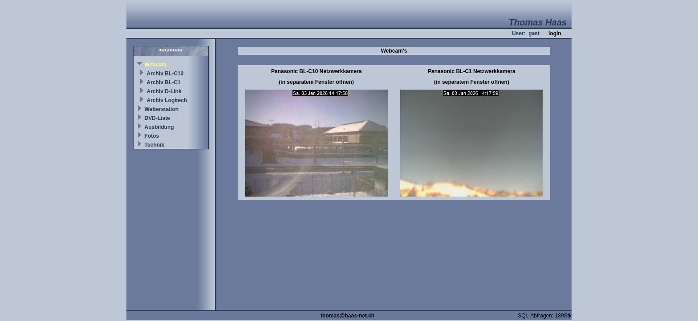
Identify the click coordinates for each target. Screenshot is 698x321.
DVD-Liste (157, 118)
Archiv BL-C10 (165, 73)
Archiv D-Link (164, 91)
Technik (154, 145)
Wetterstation (162, 109)
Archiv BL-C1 (164, 82)
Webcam (155, 65)
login (554, 33)
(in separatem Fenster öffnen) (316, 82)
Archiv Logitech (167, 100)
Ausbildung (159, 127)
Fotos (152, 136)
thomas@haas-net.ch (347, 316)
